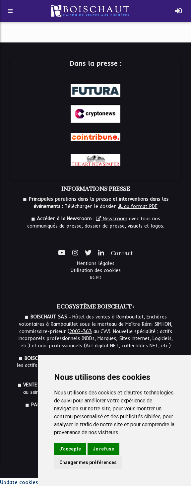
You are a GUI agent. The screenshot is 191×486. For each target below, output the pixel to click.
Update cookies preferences (34, 482)
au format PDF (138, 206)
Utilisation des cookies (96, 270)
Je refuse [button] (103, 449)
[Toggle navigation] (178, 11)
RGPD (95, 278)
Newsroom (111, 219)
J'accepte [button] (70, 449)
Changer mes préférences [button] (88, 462)
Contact (122, 253)
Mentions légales (95, 263)
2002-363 (80, 331)
